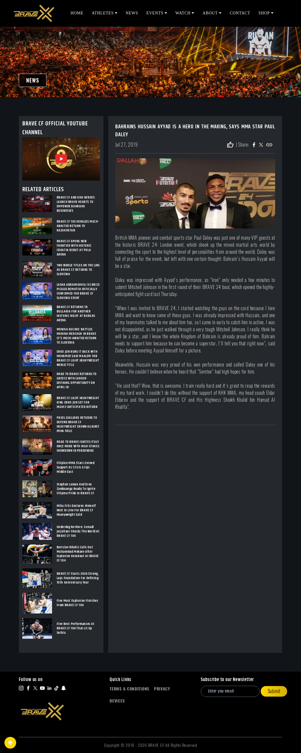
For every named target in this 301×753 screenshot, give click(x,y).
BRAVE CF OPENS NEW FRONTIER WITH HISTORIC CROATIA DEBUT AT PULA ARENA (74, 248)
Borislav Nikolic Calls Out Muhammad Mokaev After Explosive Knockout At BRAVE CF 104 (78, 554)
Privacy (162, 689)
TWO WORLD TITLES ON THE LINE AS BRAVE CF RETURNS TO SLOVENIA (78, 269)
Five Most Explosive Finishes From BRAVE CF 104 (77, 603)
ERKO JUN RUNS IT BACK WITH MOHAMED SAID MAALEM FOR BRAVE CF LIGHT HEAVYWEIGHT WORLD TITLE (78, 358)
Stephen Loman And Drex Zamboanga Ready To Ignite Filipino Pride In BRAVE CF (76, 488)
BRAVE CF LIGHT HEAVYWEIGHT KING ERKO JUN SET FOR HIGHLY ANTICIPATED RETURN (78, 402)
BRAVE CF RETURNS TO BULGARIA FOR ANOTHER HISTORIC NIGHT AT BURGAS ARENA (76, 313)
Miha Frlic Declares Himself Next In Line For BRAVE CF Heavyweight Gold (76, 510)
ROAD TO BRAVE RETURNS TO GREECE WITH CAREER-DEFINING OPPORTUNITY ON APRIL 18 (77, 380)
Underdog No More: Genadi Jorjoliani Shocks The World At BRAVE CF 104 (78, 531)
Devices (117, 701)
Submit (274, 691)
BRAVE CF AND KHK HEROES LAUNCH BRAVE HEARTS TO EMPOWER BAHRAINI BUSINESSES (76, 204)
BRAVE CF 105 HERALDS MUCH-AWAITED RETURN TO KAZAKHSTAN (78, 226)
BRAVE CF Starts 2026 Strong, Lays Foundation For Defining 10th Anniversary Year (78, 578)
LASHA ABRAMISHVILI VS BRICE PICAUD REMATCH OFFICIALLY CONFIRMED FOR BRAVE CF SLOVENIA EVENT (78, 291)
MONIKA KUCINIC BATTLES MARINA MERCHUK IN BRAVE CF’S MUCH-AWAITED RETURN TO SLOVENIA (76, 336)
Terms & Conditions (129, 689)
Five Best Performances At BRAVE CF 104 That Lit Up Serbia (76, 628)
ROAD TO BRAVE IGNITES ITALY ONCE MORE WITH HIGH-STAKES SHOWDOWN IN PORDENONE (78, 446)
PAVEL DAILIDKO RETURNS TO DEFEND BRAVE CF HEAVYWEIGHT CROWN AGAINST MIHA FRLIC (78, 424)
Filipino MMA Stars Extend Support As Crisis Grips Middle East (76, 467)
